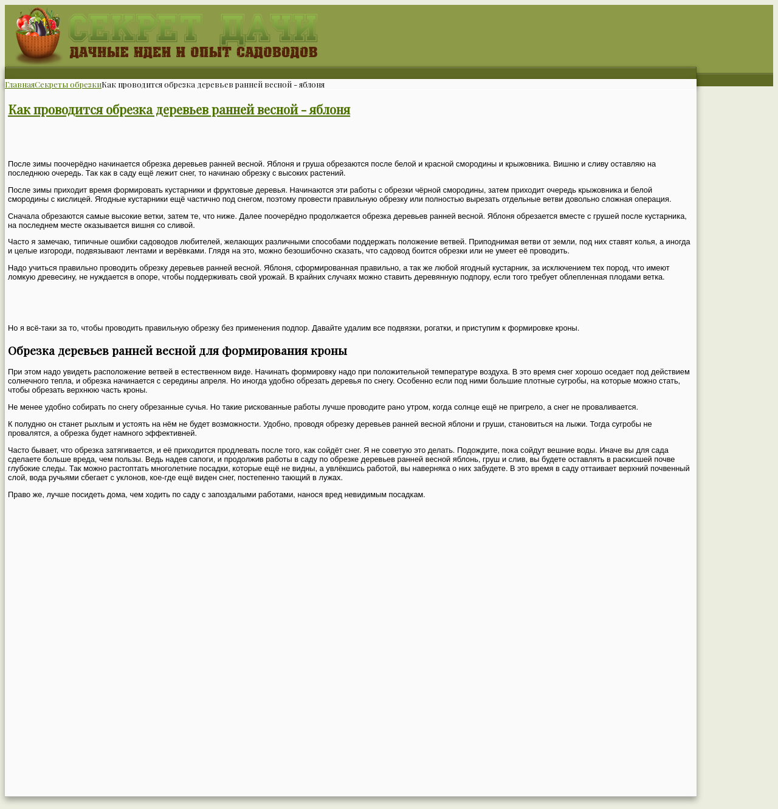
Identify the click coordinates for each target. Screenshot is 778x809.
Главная (20, 84)
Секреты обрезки (68, 84)
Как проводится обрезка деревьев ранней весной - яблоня (179, 109)
